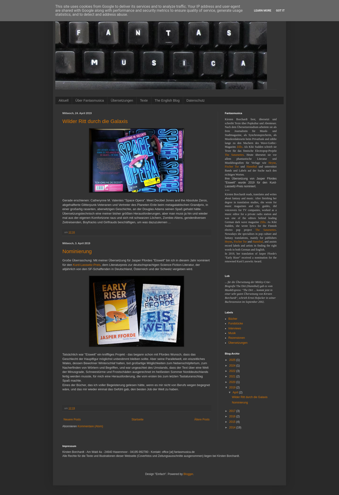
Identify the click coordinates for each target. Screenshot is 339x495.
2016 (232, 416)
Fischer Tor (232, 166)
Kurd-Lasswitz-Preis (87, 265)
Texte (144, 100)
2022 (232, 371)
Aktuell (64, 100)
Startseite (138, 419)
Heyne (272, 162)
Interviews (234, 328)
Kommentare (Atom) (90, 426)
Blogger (188, 474)
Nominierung (77, 251)
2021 (232, 376)
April (236, 392)
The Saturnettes (234, 154)
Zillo (239, 146)
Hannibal (251, 166)
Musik (232, 333)
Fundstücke (235, 323)
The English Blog (167, 100)
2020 (232, 382)
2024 (232, 365)
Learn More (262, 10)
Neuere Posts (72, 419)
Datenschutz (195, 100)
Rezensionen (236, 337)
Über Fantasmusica (89, 100)
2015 (232, 421)
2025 (232, 360)
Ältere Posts (202, 419)
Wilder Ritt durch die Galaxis (95, 121)
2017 (232, 411)
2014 (232, 427)
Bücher (232, 318)
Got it (280, 10)
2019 (232, 387)
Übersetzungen (122, 100)
